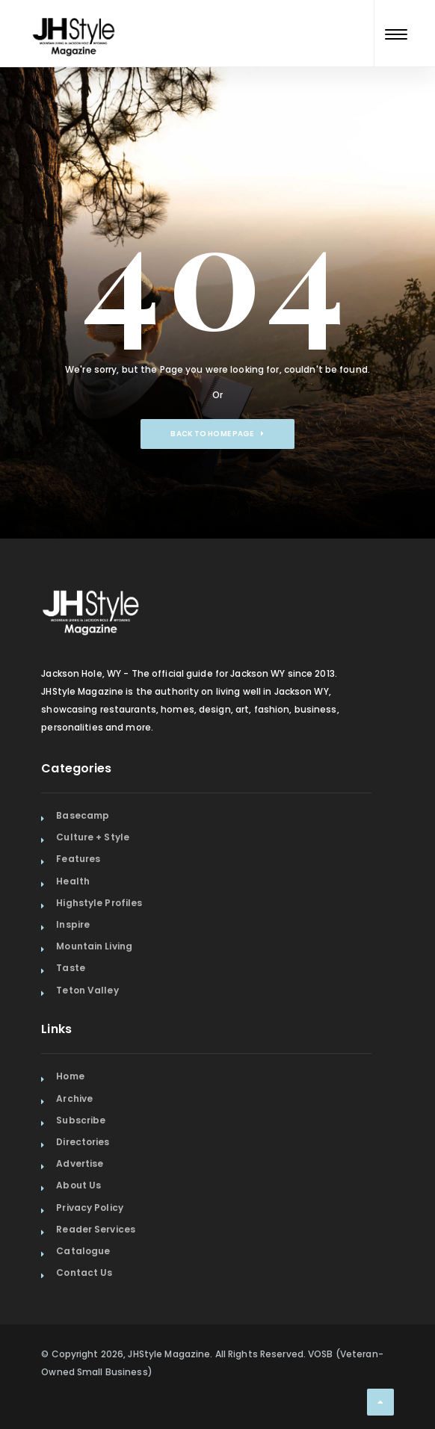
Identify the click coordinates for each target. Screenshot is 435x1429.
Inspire (73, 924)
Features (78, 858)
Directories (82, 1141)
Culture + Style (92, 837)
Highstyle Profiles (99, 902)
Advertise (79, 1163)
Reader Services (95, 1229)
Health (73, 881)
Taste (70, 967)
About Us (78, 1185)
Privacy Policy (89, 1207)
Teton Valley (87, 990)
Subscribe (80, 1120)
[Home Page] (74, 17)
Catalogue (83, 1250)
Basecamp (82, 815)
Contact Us (84, 1272)
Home (70, 1076)
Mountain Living (94, 946)
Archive (74, 1098)
